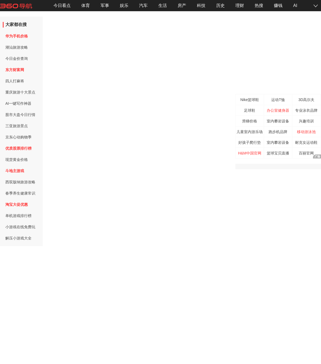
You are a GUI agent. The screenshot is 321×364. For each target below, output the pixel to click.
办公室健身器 (278, 110)
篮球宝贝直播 (278, 153)
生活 (162, 5)
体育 (85, 5)
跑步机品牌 (278, 132)
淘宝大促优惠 (16, 204)
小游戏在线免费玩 (20, 227)
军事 (105, 5)
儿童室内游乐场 (249, 132)
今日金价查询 (16, 58)
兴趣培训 (306, 121)
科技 (201, 5)
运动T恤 (278, 100)
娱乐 (124, 5)
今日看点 (62, 5)
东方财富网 (14, 70)
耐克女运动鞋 (306, 142)
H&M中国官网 (249, 153)
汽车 (143, 5)
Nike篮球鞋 (249, 100)
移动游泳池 (306, 132)
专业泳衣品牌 (306, 110)
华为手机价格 (16, 36)
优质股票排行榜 (18, 148)
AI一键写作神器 (18, 103)
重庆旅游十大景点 (20, 92)
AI (295, 5)
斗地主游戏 (14, 171)
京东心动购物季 (18, 137)
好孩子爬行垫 (249, 142)
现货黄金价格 (16, 159)
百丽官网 (306, 153)
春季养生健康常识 (20, 193)
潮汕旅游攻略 (16, 47)
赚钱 (278, 5)
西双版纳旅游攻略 (20, 182)
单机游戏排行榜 (18, 216)
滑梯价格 (249, 121)
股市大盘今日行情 (20, 115)
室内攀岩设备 (278, 121)
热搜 (259, 5)
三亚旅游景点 (16, 126)
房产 (182, 5)
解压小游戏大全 (18, 238)
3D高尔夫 (307, 100)
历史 (220, 5)
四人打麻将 (14, 81)
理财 (239, 5)
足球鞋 (249, 110)
